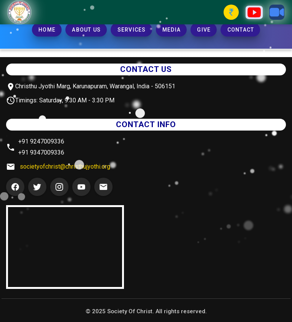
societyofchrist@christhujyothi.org (65, 166)
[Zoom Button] (277, 12)
